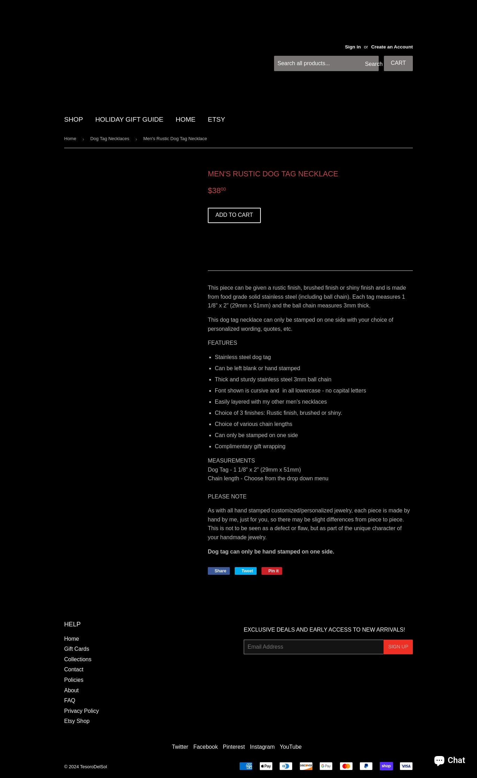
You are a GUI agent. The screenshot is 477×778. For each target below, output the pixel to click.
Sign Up (398, 646)
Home (70, 138)
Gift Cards (76, 649)
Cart (398, 63)
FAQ (69, 700)
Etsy (216, 119)
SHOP (73, 119)
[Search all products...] (326, 63)
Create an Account (392, 46)
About (71, 690)
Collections (77, 659)
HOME (186, 119)
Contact (73, 669)
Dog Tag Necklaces (109, 138)
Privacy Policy (81, 711)
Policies (73, 680)
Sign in (353, 46)
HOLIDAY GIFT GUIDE (129, 119)
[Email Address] (314, 647)
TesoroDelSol (93, 766)
